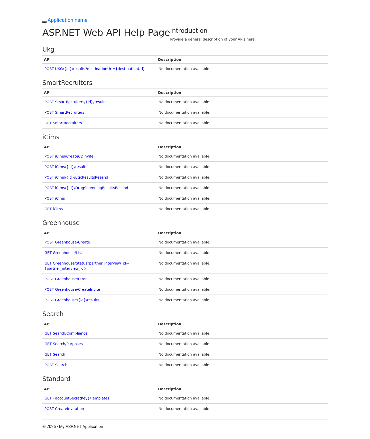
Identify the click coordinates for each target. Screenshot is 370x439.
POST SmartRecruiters (64, 112)
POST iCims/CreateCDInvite (69, 156)
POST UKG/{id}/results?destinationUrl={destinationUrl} (94, 69)
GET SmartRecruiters (63, 123)
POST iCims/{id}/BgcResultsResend (76, 177)
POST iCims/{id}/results (65, 167)
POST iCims (54, 198)
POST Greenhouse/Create (67, 242)
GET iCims (53, 209)
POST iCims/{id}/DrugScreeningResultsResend (86, 188)
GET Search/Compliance (66, 333)
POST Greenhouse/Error (65, 279)
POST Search (55, 365)
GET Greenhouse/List (63, 253)
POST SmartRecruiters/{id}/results (75, 102)
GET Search (54, 354)
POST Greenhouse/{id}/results (71, 300)
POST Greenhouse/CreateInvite (72, 289)
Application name (67, 20)
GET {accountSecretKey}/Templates (76, 398)
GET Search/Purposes (63, 344)
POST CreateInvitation (64, 409)
